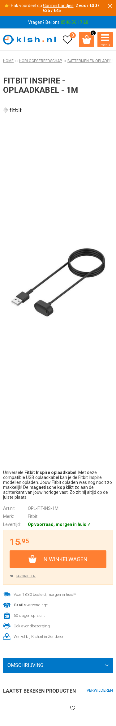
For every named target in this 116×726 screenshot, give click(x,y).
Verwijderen (100, 690)
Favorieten (26, 576)
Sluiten (110, 6)
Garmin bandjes (58, 5)
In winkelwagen (65, 559)
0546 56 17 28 (74, 22)
